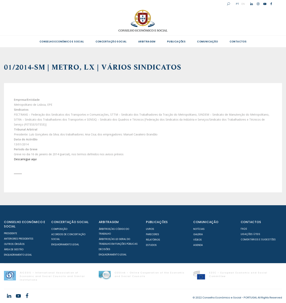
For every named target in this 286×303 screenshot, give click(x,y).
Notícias (199, 229)
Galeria (198, 234)
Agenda (198, 245)
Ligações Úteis (250, 234)
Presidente (10, 233)
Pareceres (152, 234)
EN (243, 4)
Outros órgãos (14, 244)
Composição (59, 229)
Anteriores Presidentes (18, 238)
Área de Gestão (13, 249)
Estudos (151, 245)
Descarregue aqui (25, 159)
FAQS (244, 228)
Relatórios (153, 239)
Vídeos (197, 239)
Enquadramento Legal (18, 254)
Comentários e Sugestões (258, 239)
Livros (150, 229)
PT (237, 4)
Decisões (104, 249)
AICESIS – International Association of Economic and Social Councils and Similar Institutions (52, 276)
